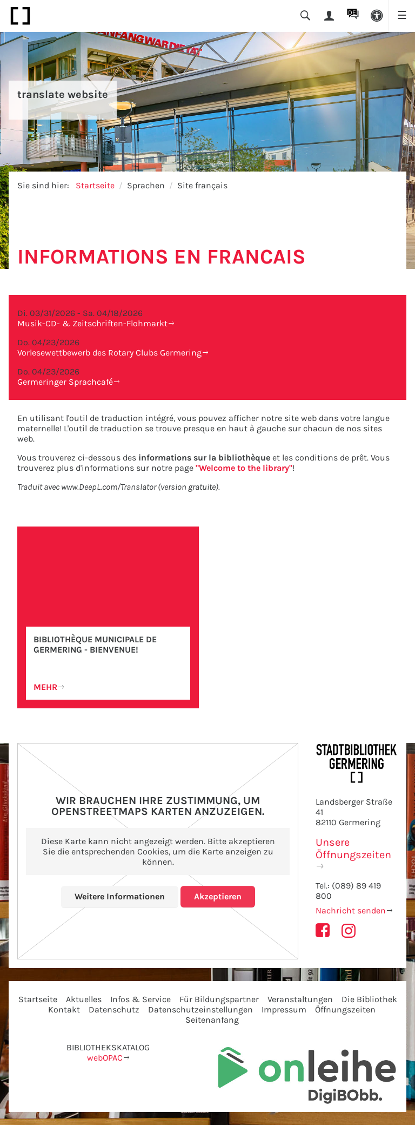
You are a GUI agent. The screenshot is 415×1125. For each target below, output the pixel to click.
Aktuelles (84, 999)
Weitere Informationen (120, 896)
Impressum (284, 1009)
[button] (377, 16)
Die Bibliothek (369, 999)
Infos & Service (140, 999)
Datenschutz (114, 1009)
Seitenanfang (212, 1020)
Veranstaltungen (300, 999)
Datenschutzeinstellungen (200, 1009)
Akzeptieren (218, 896)
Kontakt (64, 1009)
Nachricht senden (351, 910)
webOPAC (105, 1057)
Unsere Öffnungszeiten (353, 848)
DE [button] (352, 12)
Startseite (95, 185)
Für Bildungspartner (219, 999)
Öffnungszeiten (345, 1009)
